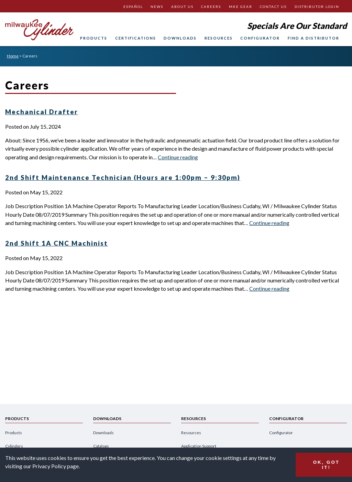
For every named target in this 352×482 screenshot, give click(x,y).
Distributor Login (317, 6)
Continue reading (178, 157)
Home (13, 55)
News (157, 6)
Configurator (260, 38)
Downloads (180, 38)
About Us (182, 6)
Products (93, 38)
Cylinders (14, 446)
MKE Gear (240, 6)
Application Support (198, 446)
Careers (211, 6)
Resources (219, 38)
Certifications (135, 38)
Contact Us (273, 6)
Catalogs (101, 446)
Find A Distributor (313, 38)
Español (133, 6)
